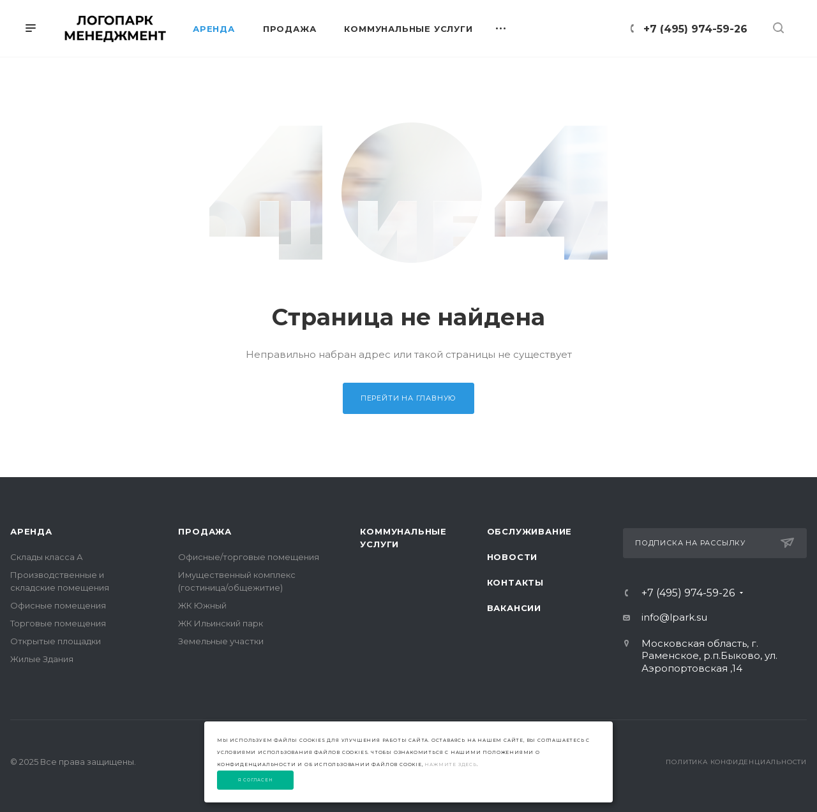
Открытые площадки (55, 641)
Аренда (31, 531)
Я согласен (255, 780)
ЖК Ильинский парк (220, 623)
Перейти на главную (408, 398)
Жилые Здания (41, 659)
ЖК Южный (202, 605)
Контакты (515, 582)
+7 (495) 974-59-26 (695, 29)
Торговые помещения (58, 623)
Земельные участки (221, 641)
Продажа (205, 531)
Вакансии (514, 608)
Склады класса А (46, 557)
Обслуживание (530, 531)
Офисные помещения (58, 605)
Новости (512, 557)
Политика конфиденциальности (736, 762)
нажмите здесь (450, 764)
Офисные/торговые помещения (248, 557)
